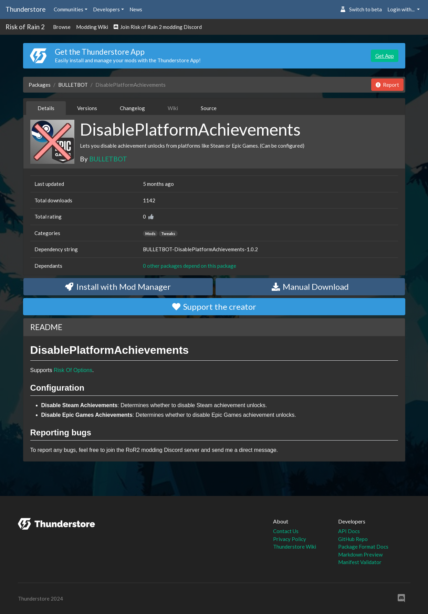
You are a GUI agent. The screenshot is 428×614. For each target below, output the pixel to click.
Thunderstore (25, 9)
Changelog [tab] (132, 108)
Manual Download (310, 287)
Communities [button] (68, 9)
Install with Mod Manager (118, 287)
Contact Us (286, 531)
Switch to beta (361, 9)
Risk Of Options (73, 370)
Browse (62, 27)
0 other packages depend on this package (189, 266)
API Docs (349, 531)
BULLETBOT (73, 85)
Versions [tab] (87, 108)
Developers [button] (106, 9)
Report (387, 85)
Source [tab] (209, 108)
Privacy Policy (289, 539)
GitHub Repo (353, 539)
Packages (40, 85)
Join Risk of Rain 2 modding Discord (158, 27)
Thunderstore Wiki (294, 546)
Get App (384, 56)
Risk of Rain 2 (25, 27)
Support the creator (214, 306)
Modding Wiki (92, 27)
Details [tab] (46, 108)
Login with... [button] (401, 9)
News (135, 9)
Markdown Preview (360, 554)
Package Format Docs (363, 546)
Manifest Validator (360, 562)
